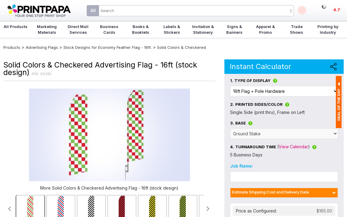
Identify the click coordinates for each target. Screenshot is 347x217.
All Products (15, 26)
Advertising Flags (42, 47)
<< (9, 208)
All (93, 10)
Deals (302, 10)
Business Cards (109, 29)
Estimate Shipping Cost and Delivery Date (270, 192)
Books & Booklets (140, 29)
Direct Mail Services (78, 29)
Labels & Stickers (171, 29)
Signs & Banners (234, 29)
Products (11, 47)
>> (208, 208)
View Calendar (293, 146)
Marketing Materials (47, 29)
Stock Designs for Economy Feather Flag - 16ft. (107, 47)
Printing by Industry (328, 29)
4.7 (336, 9)
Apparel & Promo (265, 29)
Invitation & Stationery (203, 29)
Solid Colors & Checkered (181, 47)
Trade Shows (296, 29)
